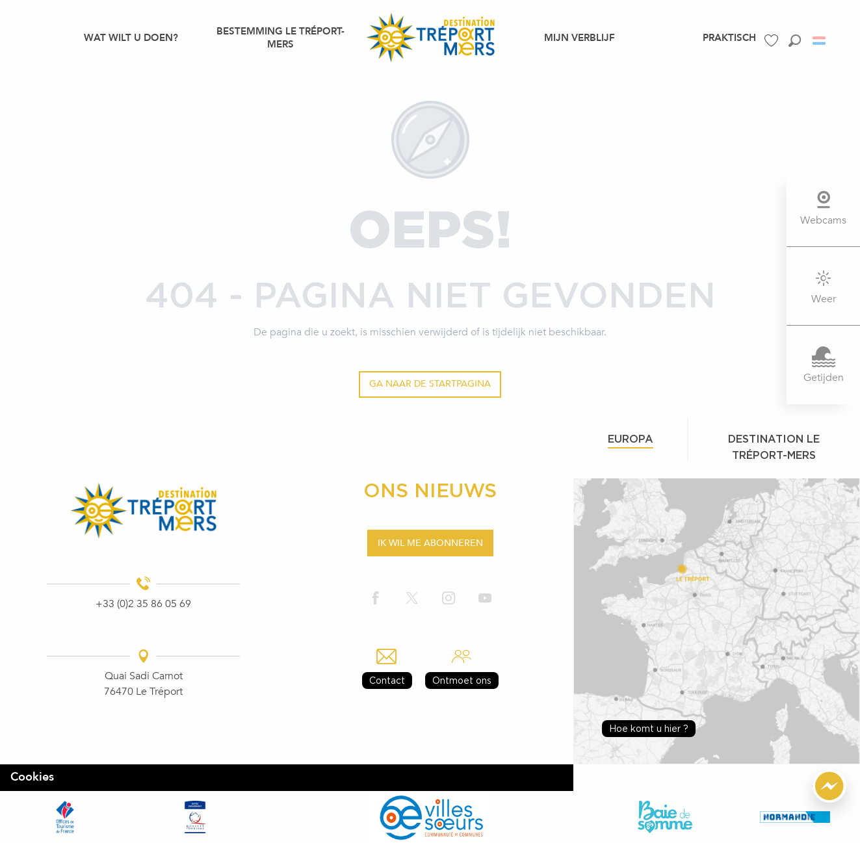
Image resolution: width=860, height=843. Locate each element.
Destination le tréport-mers (774, 447)
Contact (387, 680)
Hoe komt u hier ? (648, 728)
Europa (630, 439)
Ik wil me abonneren (430, 543)
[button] (794, 40)
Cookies (32, 777)
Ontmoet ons (461, 680)
